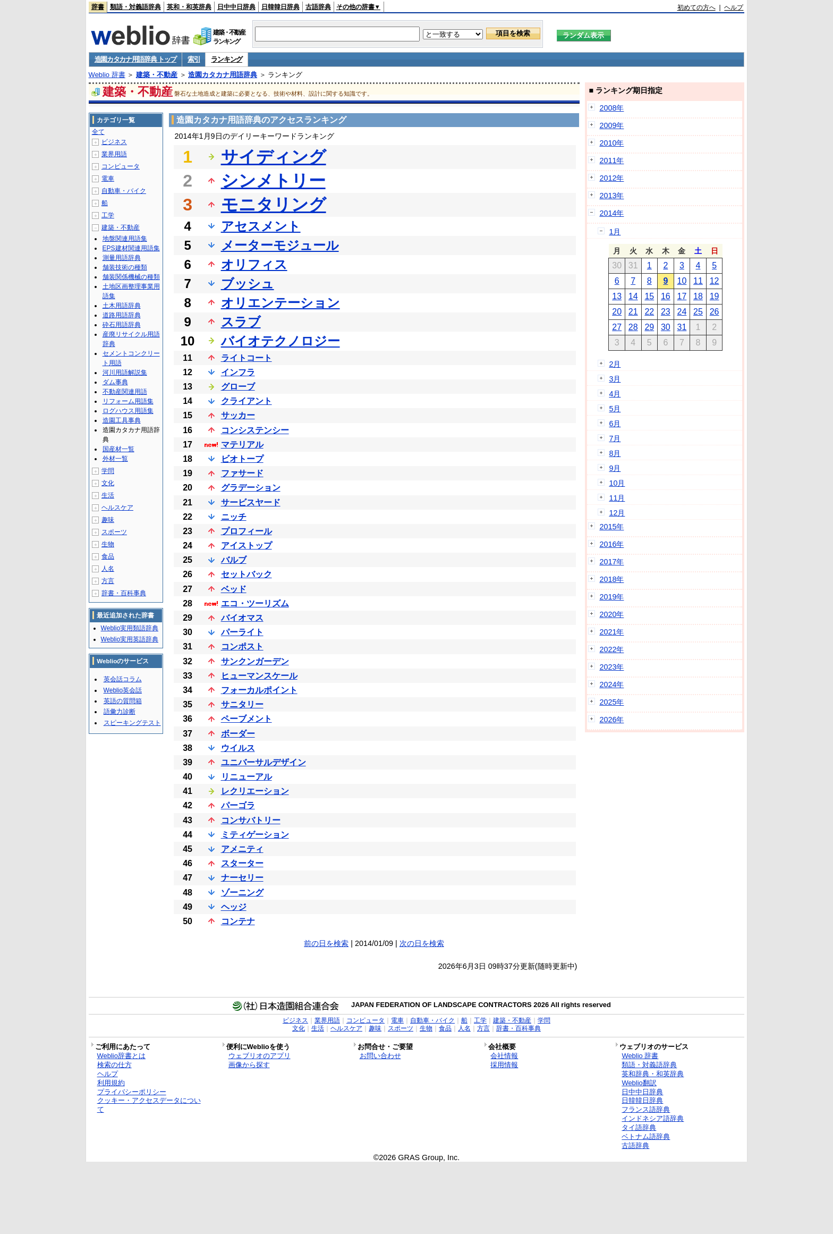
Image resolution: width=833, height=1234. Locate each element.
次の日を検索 (422, 943)
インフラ (238, 372)
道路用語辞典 (122, 315)
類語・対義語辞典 (135, 7)
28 (633, 327)
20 (617, 311)
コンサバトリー (250, 820)
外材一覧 (115, 458)
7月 (614, 438)
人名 (107, 568)
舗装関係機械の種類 (131, 277)
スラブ (241, 322)
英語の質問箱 (123, 701)
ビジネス (114, 142)
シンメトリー (273, 180)
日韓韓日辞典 (280, 7)
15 (649, 296)
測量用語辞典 (122, 257)
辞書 (97, 7)
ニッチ (233, 516)
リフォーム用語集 (128, 401)
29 (649, 327)
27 (617, 327)
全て (98, 132)
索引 (194, 59)
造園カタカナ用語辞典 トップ (135, 59)
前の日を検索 (326, 943)
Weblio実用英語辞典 (129, 639)
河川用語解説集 (125, 372)
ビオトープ (242, 458)
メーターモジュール (280, 245)
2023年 (611, 667)
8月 (614, 453)
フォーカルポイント (259, 690)
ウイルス (238, 748)
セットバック (246, 574)
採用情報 (504, 1065)
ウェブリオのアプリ (259, 1056)
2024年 (611, 684)
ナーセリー (242, 877)
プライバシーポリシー (131, 1092)
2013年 (611, 195)
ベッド (233, 589)
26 (714, 311)
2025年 (611, 702)
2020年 (611, 614)
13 (617, 296)
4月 (614, 394)
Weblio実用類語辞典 (129, 628)
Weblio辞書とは (121, 1056)
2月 (614, 364)
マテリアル (242, 444)
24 (682, 311)
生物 (107, 544)
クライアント (246, 400)
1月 (614, 231)
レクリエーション (255, 791)
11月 (617, 498)
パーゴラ (238, 805)
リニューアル (246, 776)
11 (698, 280)
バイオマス (242, 617)
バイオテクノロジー (280, 341)
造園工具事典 (122, 420)
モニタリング (273, 204)
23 (665, 311)
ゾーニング (242, 892)
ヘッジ (233, 906)
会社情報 (504, 1056)
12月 (617, 513)
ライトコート (246, 357)
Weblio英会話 (123, 690)
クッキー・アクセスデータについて (149, 1104)
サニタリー (242, 704)
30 (665, 327)
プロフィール (246, 531)
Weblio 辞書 (107, 75)
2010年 (611, 143)
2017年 (611, 561)
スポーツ (114, 532)
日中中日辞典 (236, 7)
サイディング (273, 156)
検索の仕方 (114, 1065)
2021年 (611, 632)
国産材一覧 (118, 449)
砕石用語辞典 (122, 324)
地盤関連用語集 (125, 238)
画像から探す (249, 1065)
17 (682, 296)
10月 (617, 483)
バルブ (233, 559)
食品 (107, 556)
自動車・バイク (123, 191)
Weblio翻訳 (639, 1083)
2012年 (611, 178)
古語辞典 (318, 7)
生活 (107, 495)
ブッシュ (247, 283)
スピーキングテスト (132, 722)
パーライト (242, 632)
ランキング (226, 59)
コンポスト (242, 646)
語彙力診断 (119, 711)
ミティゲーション (255, 834)
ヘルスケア (117, 507)
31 (682, 327)
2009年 (611, 125)
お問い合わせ (380, 1056)
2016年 (611, 544)
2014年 (611, 213)
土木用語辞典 (122, 305)
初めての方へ (696, 7)
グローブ (238, 386)
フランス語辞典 (646, 1109)
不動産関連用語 (125, 391)
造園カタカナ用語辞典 (222, 75)
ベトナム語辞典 (646, 1136)
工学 (107, 215)
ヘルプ (733, 7)
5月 (614, 408)
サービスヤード (250, 502)
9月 (614, 468)
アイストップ (246, 545)
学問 (107, 471)
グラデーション (250, 487)
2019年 (611, 597)
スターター (242, 863)
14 (633, 296)
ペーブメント (246, 718)
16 (665, 296)
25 (698, 311)
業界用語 (114, 154)
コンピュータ (120, 166)
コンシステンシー (255, 430)
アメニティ (242, 848)
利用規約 (111, 1083)
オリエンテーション (280, 302)
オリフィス (254, 264)
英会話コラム (123, 679)
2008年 (611, 108)
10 (682, 280)
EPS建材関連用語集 (131, 248)
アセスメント (261, 226)
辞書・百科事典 (123, 593)
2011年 (611, 160)
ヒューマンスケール (259, 675)
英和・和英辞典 (189, 7)
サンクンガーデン (255, 661)
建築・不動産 (156, 75)
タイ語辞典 (639, 1127)
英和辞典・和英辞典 (653, 1074)
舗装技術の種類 (125, 267)
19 (714, 296)
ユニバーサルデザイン (263, 762)
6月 (614, 423)
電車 (107, 178)
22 (649, 311)
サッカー (238, 415)
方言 (107, 581)
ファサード (242, 473)
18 (698, 296)
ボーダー (238, 733)
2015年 (611, 526)
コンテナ (238, 921)
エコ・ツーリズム (255, 603)
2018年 (611, 579)
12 (714, 280)
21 (633, 311)
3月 (614, 379)
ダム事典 (115, 382)
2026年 (611, 719)
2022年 (611, 649)
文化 (107, 483)
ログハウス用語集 (128, 411)
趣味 (107, 519)
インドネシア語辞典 (653, 1118)
